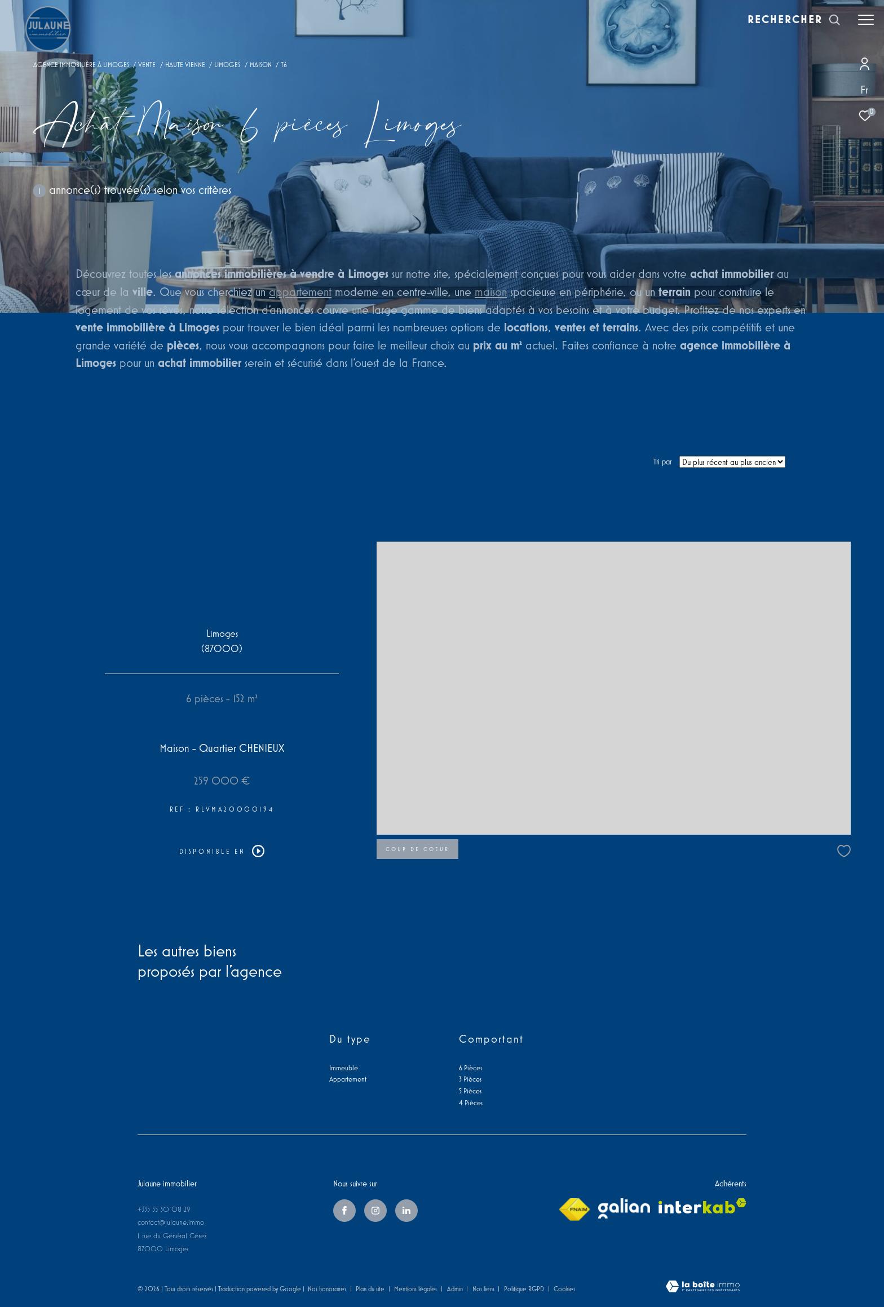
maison (491, 291)
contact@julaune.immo (171, 1222)
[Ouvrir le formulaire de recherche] (794, 19)
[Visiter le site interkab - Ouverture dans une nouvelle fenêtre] (702, 1205)
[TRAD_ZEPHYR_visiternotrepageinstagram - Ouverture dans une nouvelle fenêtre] (375, 1210)
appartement (300, 291)
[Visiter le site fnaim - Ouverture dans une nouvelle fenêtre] (574, 1209)
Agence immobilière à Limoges (81, 64)
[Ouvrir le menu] (866, 19)
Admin (456, 1288)
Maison (261, 64)
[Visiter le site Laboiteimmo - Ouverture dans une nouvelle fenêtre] (702, 1287)
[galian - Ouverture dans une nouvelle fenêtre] (624, 1208)
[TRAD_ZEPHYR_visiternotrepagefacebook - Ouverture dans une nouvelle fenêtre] (344, 1210)
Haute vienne (185, 64)
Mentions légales (416, 1288)
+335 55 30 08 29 (164, 1209)
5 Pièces (470, 1091)
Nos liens (484, 1288)
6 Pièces (470, 1068)
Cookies (564, 1288)
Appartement (347, 1079)
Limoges (227, 64)
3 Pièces (470, 1079)
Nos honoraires (327, 1288)
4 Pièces (471, 1102)
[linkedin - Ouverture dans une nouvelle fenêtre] (406, 1210)
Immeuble (343, 1068)
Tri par (662, 462)
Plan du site (371, 1288)
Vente (147, 64)
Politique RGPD (524, 1288)
